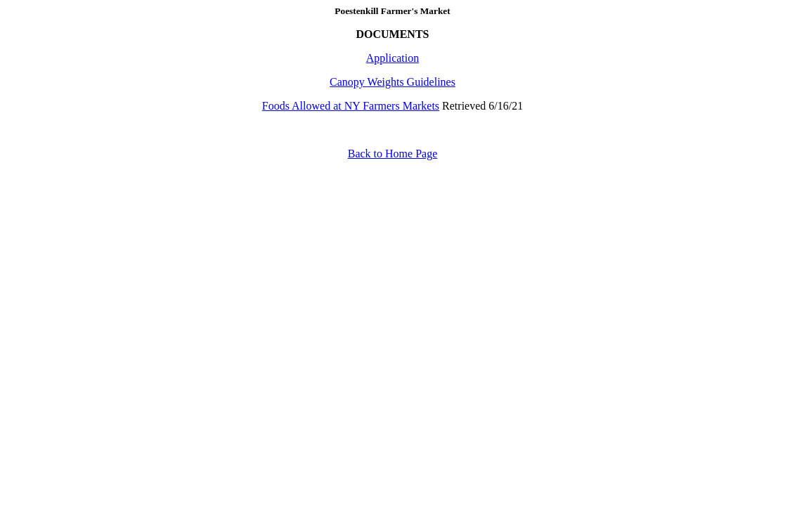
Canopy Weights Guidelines (392, 82)
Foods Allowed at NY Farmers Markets (350, 106)
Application (393, 58)
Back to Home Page (393, 154)
